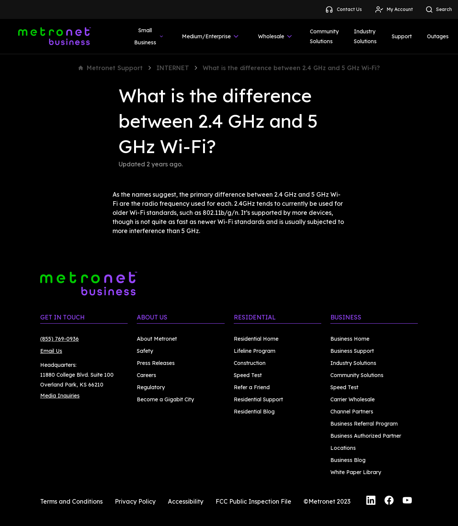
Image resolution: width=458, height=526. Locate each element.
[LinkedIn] (370, 501)
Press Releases (156, 363)
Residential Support (258, 399)
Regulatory (151, 387)
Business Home (349, 338)
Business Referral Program (364, 423)
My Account (394, 9)
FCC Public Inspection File (253, 501)
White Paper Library (355, 472)
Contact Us (343, 9)
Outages (438, 36)
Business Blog (348, 460)
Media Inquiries (60, 395)
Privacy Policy (135, 501)
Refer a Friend (252, 387)
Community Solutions (324, 36)
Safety (145, 351)
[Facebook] (389, 501)
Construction (250, 363)
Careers (146, 375)
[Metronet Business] (54, 36)
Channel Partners (351, 411)
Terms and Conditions (71, 501)
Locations (343, 448)
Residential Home (256, 338)
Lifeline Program (254, 351)
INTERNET (172, 68)
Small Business (149, 36)
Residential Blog (254, 411)
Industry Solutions (365, 36)
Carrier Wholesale (352, 399)
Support (402, 36)
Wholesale (275, 36)
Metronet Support (110, 68)
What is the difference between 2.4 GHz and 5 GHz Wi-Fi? (291, 68)
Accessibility (185, 501)
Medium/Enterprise (211, 36)
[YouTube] (407, 501)
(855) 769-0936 (59, 338)
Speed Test (248, 375)
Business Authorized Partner (365, 435)
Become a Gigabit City (165, 399)
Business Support (352, 351)
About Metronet (157, 338)
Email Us (51, 351)
